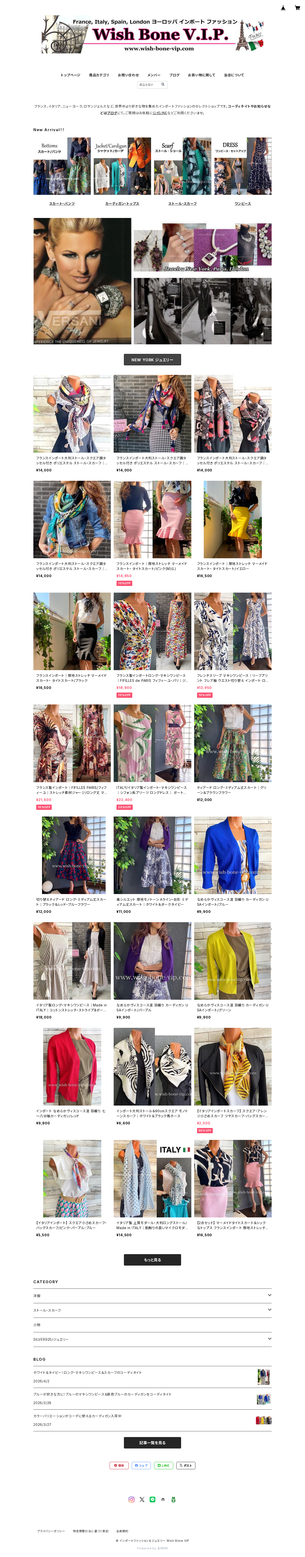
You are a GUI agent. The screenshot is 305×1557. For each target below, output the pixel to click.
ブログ (174, 75)
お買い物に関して (201, 75)
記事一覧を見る (152, 1442)
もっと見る (152, 1259)
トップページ (71, 75)
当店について (234, 75)
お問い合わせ (128, 75)
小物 (37, 1325)
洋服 (37, 1296)
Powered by (152, 1548)
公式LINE (160, 113)
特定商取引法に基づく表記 (91, 1531)
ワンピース (243, 204)
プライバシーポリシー (51, 1531)
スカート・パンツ (62, 204)
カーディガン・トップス (122, 204)
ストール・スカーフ (182, 204)
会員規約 (122, 1531)
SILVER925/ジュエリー (51, 1339)
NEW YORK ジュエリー (152, 359)
